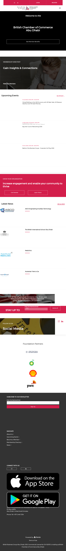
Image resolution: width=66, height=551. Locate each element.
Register (54, 2)
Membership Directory (14, 442)
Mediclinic (28, 250)
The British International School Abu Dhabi (39, 229)
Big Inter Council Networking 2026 (39, 126)
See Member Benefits (33, 41)
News (8, 445)
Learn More (37, 192)
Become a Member (13, 439)
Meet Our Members (9, 84)
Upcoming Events (12, 437)
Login (38, 2)
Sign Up (55, 308)
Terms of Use (33, 540)
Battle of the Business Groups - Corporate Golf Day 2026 (44, 148)
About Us (10, 434)
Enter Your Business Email (31, 306)
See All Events (60, 96)
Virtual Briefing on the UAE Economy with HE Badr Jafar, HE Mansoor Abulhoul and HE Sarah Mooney (44, 103)
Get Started (14, 192)
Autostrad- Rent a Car (32, 271)
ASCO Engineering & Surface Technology (38, 209)
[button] (63, 107)
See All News (61, 204)
